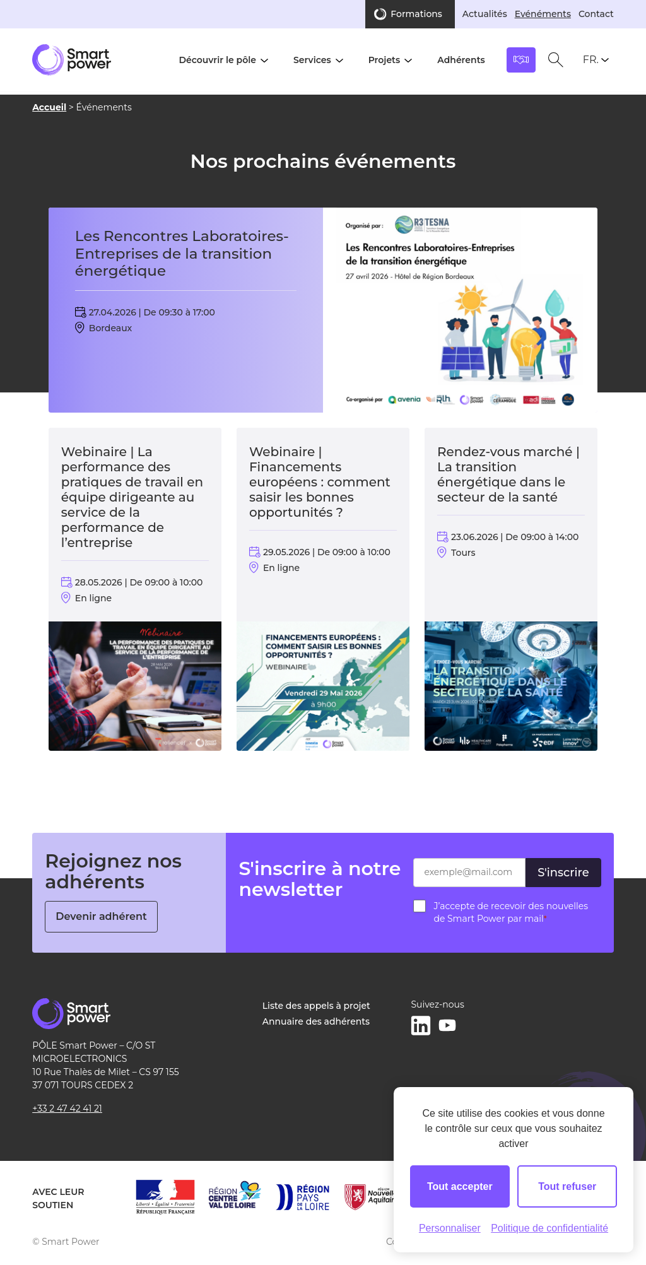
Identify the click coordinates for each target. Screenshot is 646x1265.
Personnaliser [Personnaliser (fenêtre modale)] (450, 1228)
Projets (384, 60)
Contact (596, 14)
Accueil (49, 107)
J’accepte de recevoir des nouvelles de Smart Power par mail (510, 912)
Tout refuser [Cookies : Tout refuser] (567, 1186)
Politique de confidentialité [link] (549, 1228)
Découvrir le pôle (217, 60)
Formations (416, 14)
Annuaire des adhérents (316, 1021)
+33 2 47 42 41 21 (67, 1108)
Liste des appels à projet (316, 1005)
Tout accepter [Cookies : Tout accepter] (460, 1186)
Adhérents (461, 60)
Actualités (484, 14)
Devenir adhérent (101, 916)
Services (312, 60)
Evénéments (543, 14)
